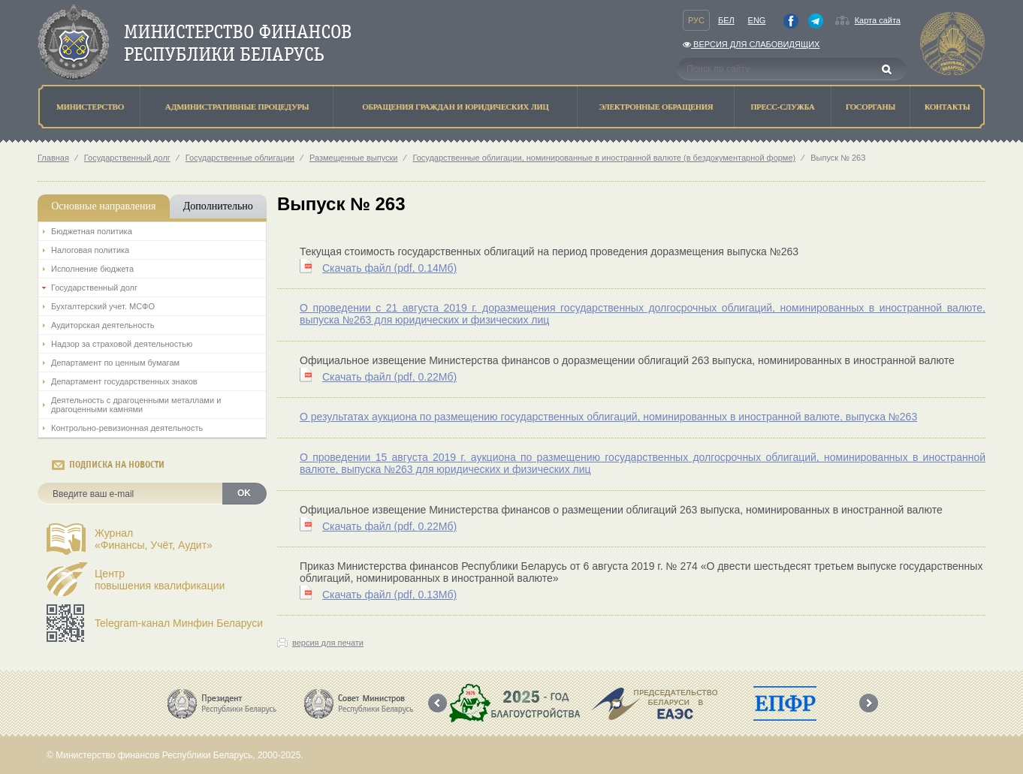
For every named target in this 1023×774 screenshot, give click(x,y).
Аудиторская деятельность (103, 325)
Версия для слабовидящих (751, 44)
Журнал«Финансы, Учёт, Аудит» (154, 539)
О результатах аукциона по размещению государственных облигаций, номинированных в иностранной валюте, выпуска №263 (608, 417)
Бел (726, 20)
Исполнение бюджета (92, 268)
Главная (53, 157)
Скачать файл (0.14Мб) (389, 268)
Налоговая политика (90, 249)
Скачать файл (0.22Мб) (389, 377)
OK (244, 493)
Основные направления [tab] (103, 206)
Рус (696, 20)
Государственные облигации (240, 157)
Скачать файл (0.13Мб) (389, 595)
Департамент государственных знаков (124, 381)
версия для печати (328, 642)
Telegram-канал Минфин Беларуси (179, 623)
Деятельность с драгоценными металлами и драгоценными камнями (136, 405)
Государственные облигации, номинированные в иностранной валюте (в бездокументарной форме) (603, 157)
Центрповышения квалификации (160, 580)
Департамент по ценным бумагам (115, 362)
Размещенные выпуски (353, 157)
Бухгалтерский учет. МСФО (103, 306)
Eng (757, 20)
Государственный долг (127, 157)
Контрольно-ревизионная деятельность (127, 427)
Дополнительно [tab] (218, 206)
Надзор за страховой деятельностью (121, 343)
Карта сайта (878, 20)
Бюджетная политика (91, 231)
